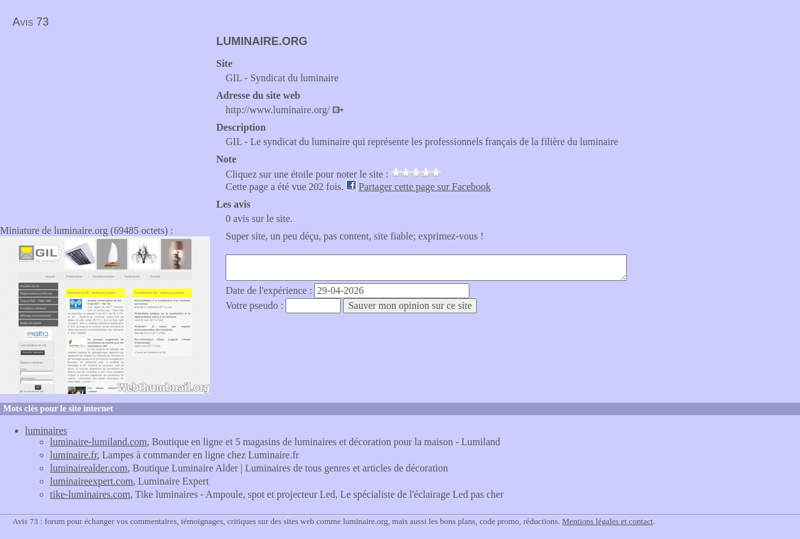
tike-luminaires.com (90, 494)
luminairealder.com (89, 468)
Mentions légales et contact (607, 521)
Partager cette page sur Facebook (425, 186)
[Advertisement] (105, 122)
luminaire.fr (73, 455)
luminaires (46, 430)
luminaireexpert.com (91, 481)
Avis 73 (30, 22)
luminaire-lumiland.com (98, 441)
